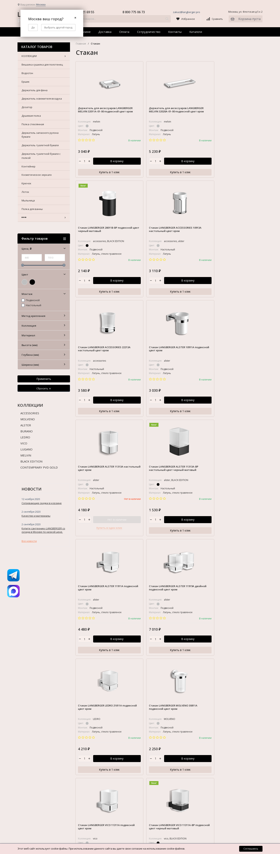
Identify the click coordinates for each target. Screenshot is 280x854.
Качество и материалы (36, 515)
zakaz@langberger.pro (186, 12)
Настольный (31, 305)
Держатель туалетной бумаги (236, 670)
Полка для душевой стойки (234, 730)
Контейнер (225, 688)
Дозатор (223, 638)
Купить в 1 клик (98, 172)
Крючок (223, 702)
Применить (43, 379)
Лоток (221, 709)
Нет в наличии (200, 284)
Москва (41, 4)
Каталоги (195, 32)
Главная (81, 43)
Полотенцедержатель (231, 737)
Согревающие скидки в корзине (42, 503)
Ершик (222, 618)
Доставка (104, 32)
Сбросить (43, 388)
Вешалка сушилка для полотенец (238, 604)
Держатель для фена (231, 625)
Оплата (124, 32)
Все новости (29, 541)
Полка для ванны (228, 723)
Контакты (175, 32)
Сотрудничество (148, 32)
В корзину (105, 162)
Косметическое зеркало (233, 695)
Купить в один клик (193, 292)
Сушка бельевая (228, 763)
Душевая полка (227, 645)
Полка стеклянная (229, 652)
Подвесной (31, 300)
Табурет (223, 770)
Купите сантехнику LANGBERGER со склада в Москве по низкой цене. (43, 530)
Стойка (222, 756)
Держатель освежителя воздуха (238, 632)
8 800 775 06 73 (133, 12)
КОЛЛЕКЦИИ (225, 597)
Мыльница (224, 716)
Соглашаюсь (250, 848)
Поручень (224, 744)
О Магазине (112, 597)
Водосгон (223, 611)
